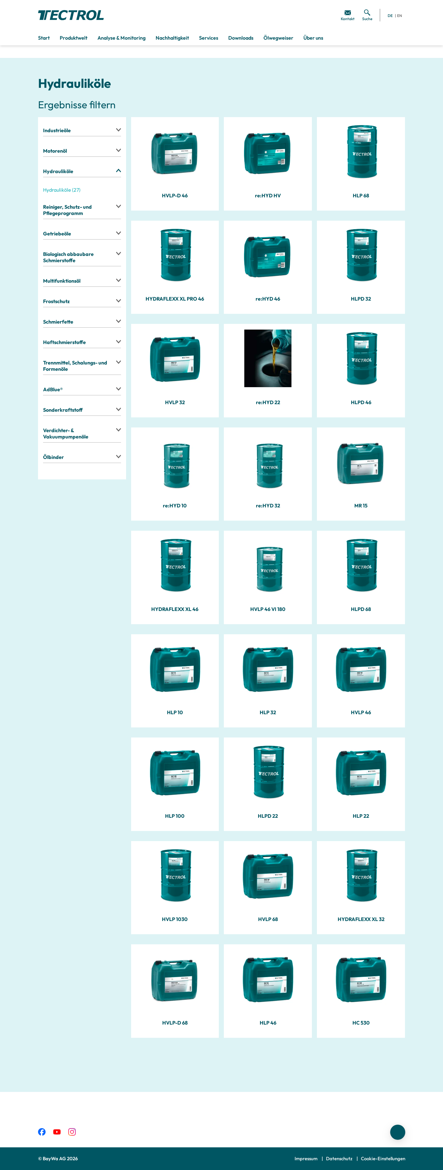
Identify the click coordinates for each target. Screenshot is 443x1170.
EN (399, 15)
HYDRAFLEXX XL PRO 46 (175, 299)
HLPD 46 (361, 402)
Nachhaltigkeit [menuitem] (172, 38)
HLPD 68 (361, 609)
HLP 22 (361, 816)
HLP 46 (268, 1023)
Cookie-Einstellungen (383, 1159)
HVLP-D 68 (175, 1023)
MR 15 (361, 505)
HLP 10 (175, 712)
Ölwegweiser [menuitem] (278, 38)
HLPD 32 (361, 299)
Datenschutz (339, 1159)
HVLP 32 (175, 402)
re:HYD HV (268, 195)
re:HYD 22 (268, 402)
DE (390, 15)
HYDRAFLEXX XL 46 (174, 609)
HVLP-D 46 (175, 195)
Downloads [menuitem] (240, 38)
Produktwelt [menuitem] (73, 38)
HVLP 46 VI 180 (267, 609)
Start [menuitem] (44, 38)
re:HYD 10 (175, 505)
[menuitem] (348, 15)
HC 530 (361, 1023)
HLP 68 (361, 195)
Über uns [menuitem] (313, 38)
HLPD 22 (268, 816)
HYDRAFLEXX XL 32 (361, 919)
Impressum (306, 1159)
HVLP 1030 (175, 919)
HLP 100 (175, 816)
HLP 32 (268, 712)
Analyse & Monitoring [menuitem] (121, 38)
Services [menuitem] (208, 38)
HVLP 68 (268, 919)
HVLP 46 (361, 712)
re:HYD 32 (268, 505)
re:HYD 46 (268, 299)
